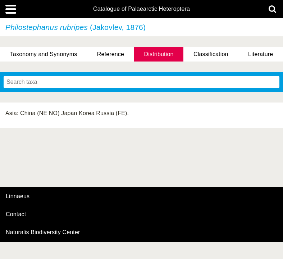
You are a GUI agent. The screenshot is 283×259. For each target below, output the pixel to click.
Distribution (159, 54)
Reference (110, 54)
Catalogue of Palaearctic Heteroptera (141, 9)
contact (16, 214)
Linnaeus (17, 196)
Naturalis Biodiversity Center (43, 232)
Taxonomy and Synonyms (43, 54)
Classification (210, 54)
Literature (260, 54)
